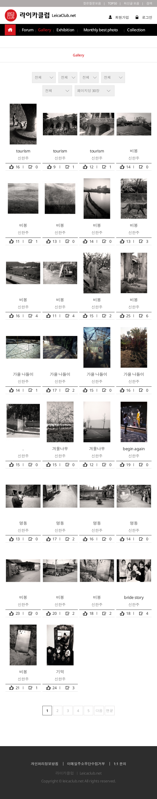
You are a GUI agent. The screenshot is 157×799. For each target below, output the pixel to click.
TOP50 (109, 3)
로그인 (143, 18)
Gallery (44, 30)
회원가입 (119, 18)
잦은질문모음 (87, 3)
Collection (136, 30)
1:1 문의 (120, 764)
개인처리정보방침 (44, 764)
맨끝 (109, 710)
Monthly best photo (101, 30)
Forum (27, 30)
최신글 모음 (129, 3)
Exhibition (64, 30)
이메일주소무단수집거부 (86, 764)
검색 (149, 3)
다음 (98, 710)
